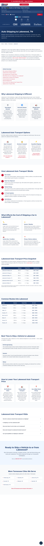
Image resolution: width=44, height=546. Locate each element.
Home (2, 43)
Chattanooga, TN (6, 477)
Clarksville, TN (19, 477)
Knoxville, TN (5, 481)
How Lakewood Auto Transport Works (10, 74)
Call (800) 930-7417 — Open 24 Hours (22, 1)
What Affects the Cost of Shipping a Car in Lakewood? (13, 75)
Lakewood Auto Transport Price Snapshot (11, 77)
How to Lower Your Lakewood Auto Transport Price (12, 82)
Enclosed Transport (22, 144)
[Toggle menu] (41, 4)
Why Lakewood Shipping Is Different (9, 71)
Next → (39, 14)
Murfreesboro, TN (6, 484)
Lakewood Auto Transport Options (9, 72)
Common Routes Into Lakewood (9, 79)
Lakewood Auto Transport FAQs (9, 83)
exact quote (29, 262)
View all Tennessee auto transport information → (22, 488)
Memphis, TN (19, 481)
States (6, 43)
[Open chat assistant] (41, 543)
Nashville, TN (33, 481)
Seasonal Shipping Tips (7, 80)
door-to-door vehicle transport (19, 57)
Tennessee (10, 43)
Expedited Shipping (36, 144)
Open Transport (8, 144)
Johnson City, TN (34, 477)
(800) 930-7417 (24, 4)
